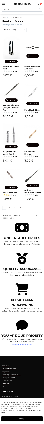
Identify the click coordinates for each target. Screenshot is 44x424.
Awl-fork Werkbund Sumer (32, 192)
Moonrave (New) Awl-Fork (32, 69)
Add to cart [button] (12, 61)
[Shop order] (14, 30)
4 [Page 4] (20, 207)
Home (4, 17)
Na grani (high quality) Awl (11, 154)
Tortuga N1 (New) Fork (11, 69)
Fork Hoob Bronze (32, 154)
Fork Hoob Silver (32, 111)
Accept (22, 419)
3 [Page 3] (14, 207)
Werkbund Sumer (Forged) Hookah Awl (11, 109)
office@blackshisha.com (22, 344)
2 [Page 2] (9, 207)
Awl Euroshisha (11, 193)
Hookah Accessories (15, 17)
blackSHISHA (22, 3)
